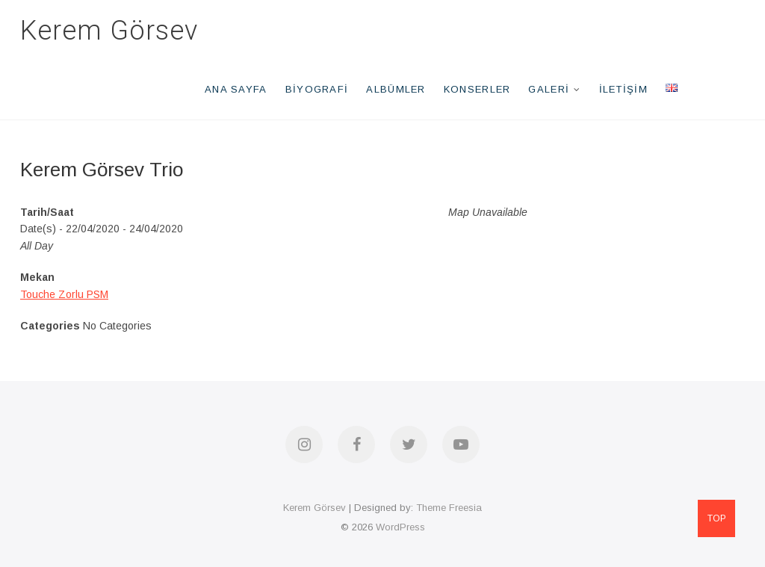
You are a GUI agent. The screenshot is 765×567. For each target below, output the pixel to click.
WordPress (400, 527)
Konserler (477, 89)
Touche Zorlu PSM (64, 294)
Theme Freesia (449, 507)
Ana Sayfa (236, 89)
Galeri (548, 89)
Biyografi (317, 89)
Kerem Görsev (109, 30)
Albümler (395, 89)
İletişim (623, 89)
